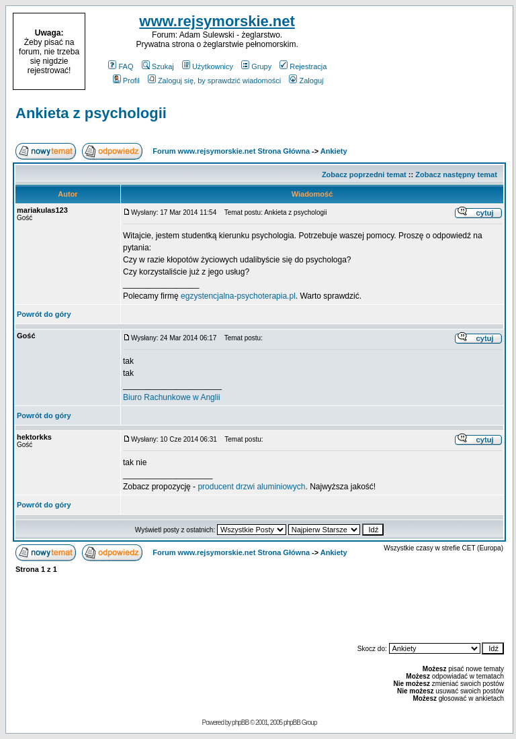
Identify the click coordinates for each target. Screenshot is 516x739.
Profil (126, 81)
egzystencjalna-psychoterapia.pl (238, 296)
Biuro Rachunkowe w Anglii (171, 397)
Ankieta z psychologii (91, 113)
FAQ (120, 66)
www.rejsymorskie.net (217, 21)
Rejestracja (303, 66)
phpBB (240, 722)
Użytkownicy (207, 66)
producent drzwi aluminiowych (251, 486)
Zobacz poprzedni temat (364, 174)
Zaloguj (306, 81)
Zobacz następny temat (456, 174)
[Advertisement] (427, 52)
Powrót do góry (44, 314)
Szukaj (158, 66)
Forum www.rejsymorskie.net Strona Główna (231, 151)
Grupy (256, 66)
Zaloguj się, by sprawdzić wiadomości (214, 81)
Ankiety (333, 151)
